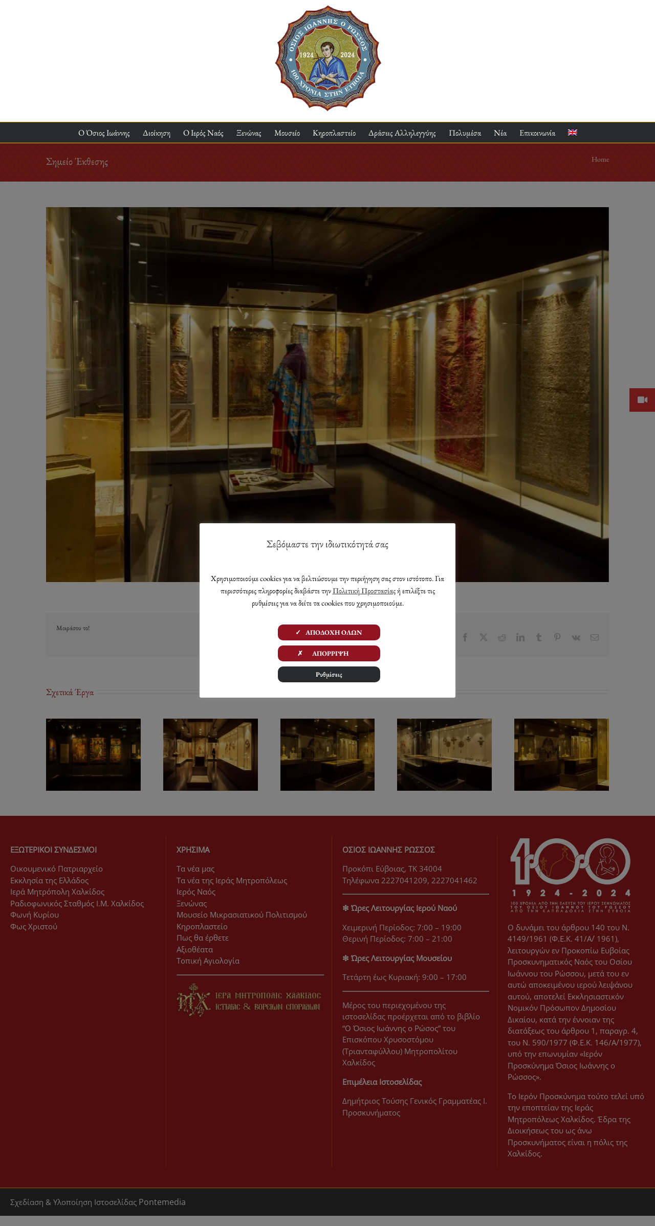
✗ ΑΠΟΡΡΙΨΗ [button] (329, 653)
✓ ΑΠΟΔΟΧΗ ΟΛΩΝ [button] (328, 632)
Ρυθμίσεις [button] (329, 674)
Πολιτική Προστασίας (364, 590)
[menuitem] (572, 132)
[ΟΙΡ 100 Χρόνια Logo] (327, 9)
